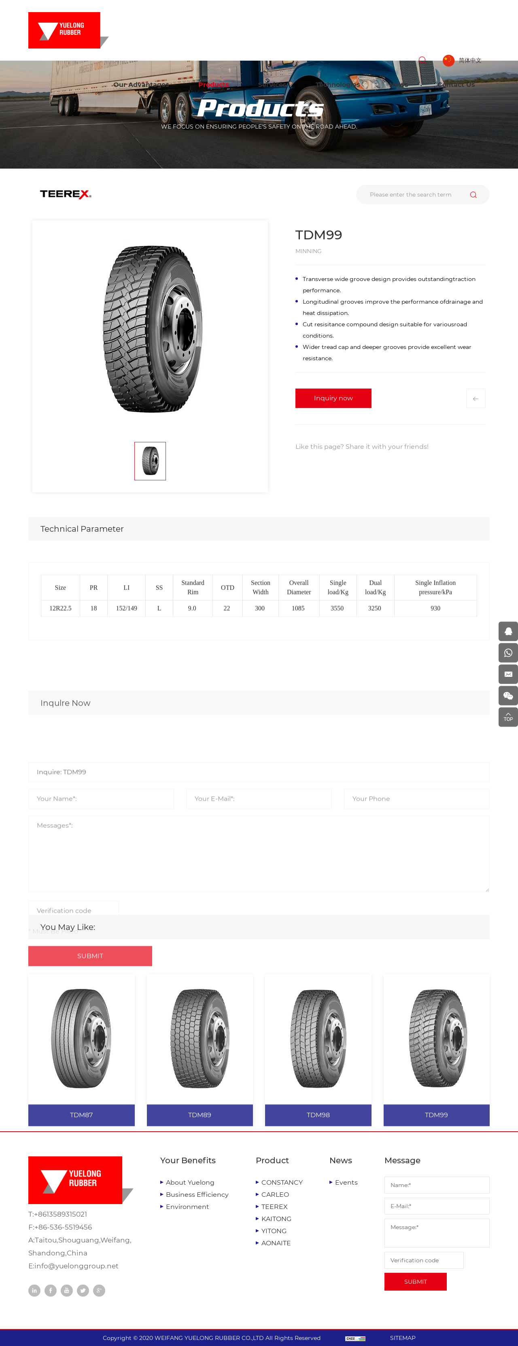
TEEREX (274, 1207)
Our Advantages (141, 85)
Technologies (338, 85)
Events (346, 1182)
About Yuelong (190, 1182)
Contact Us (456, 85)
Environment (187, 1207)
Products (213, 85)
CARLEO (275, 1194)
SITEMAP (403, 1338)
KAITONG (276, 1219)
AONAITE (276, 1243)
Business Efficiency (197, 1194)
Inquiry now (333, 398)
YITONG (274, 1231)
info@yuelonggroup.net (76, 1266)
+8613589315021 (60, 1214)
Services (272, 85)
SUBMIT (415, 1281)
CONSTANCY (282, 1182)
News (398, 85)
